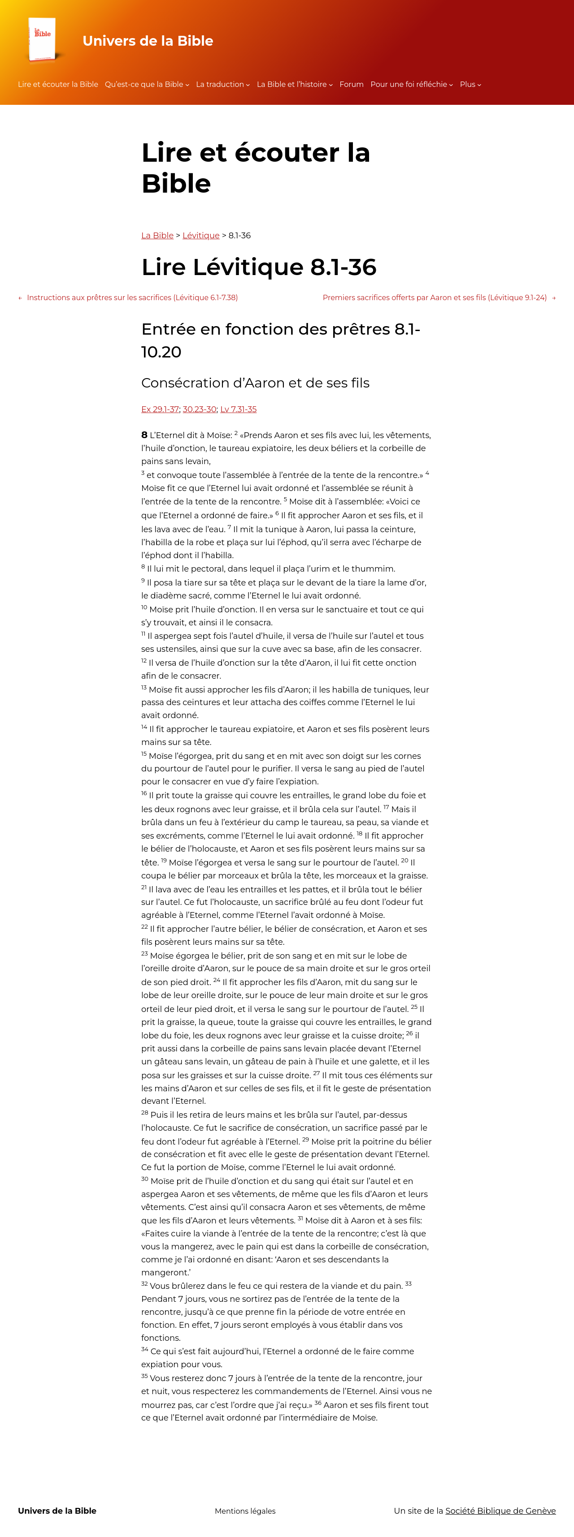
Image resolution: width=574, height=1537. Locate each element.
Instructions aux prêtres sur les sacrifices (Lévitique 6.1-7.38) (128, 298)
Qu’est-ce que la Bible (144, 84)
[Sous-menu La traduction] (248, 84)
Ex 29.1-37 (160, 409)
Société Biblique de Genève (500, 1511)
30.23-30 (200, 409)
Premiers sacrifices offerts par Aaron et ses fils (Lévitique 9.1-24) (439, 298)
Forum (351, 84)
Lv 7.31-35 (238, 409)
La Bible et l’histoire (292, 84)
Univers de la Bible (148, 41)
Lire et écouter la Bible (58, 84)
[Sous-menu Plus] (479, 84)
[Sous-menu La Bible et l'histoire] (331, 84)
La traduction (220, 84)
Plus (467, 84)
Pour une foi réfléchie (408, 84)
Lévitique (201, 236)
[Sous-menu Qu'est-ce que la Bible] (187, 84)
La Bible (157, 236)
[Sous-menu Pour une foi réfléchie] (451, 84)
